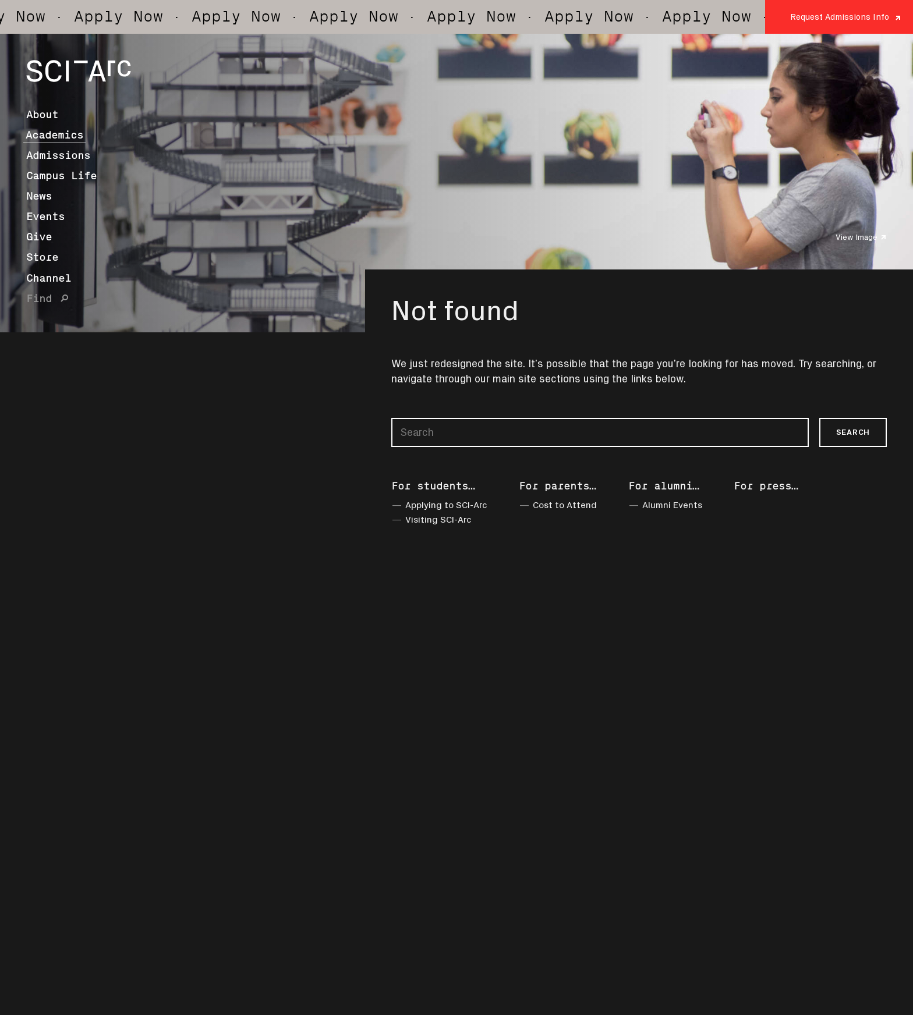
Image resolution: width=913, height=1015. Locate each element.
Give (39, 236)
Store (42, 257)
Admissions (58, 155)
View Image (856, 237)
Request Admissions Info (839, 17)
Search (853, 431)
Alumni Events (672, 504)
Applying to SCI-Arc (446, 504)
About (42, 114)
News (39, 196)
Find (39, 298)
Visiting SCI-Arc (438, 519)
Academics (54, 135)
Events (45, 216)
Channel (48, 278)
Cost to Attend (565, 504)
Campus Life (61, 175)
